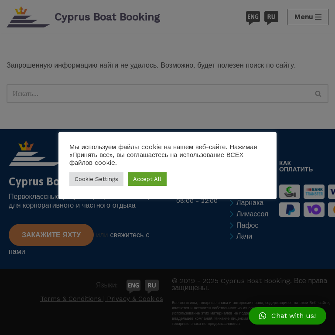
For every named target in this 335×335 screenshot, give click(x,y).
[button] (287, 316)
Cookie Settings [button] (96, 179)
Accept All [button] (147, 179)
